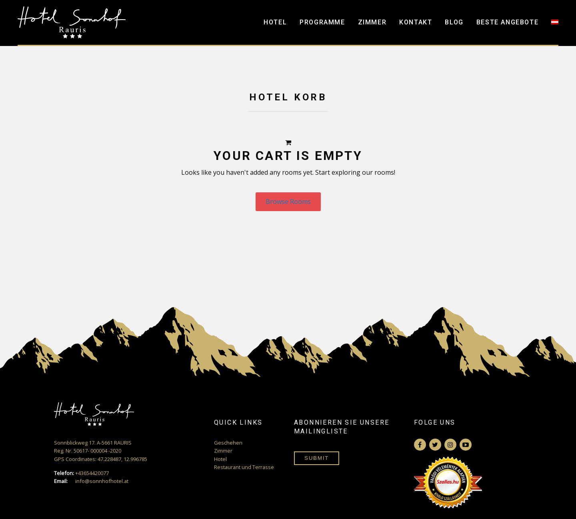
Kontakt (415, 22)
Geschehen (228, 442)
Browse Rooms (288, 201)
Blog (454, 22)
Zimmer (372, 22)
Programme (322, 22)
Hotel (275, 22)
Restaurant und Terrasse (244, 467)
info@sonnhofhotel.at (91, 481)
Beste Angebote (507, 22)
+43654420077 (81, 473)
